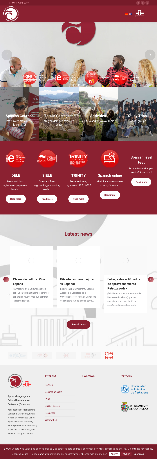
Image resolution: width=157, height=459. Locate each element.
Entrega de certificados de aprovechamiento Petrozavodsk (123, 283)
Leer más (139, 454)
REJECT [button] (126, 454)
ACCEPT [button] (114, 454)
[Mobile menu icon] (152, 14)
